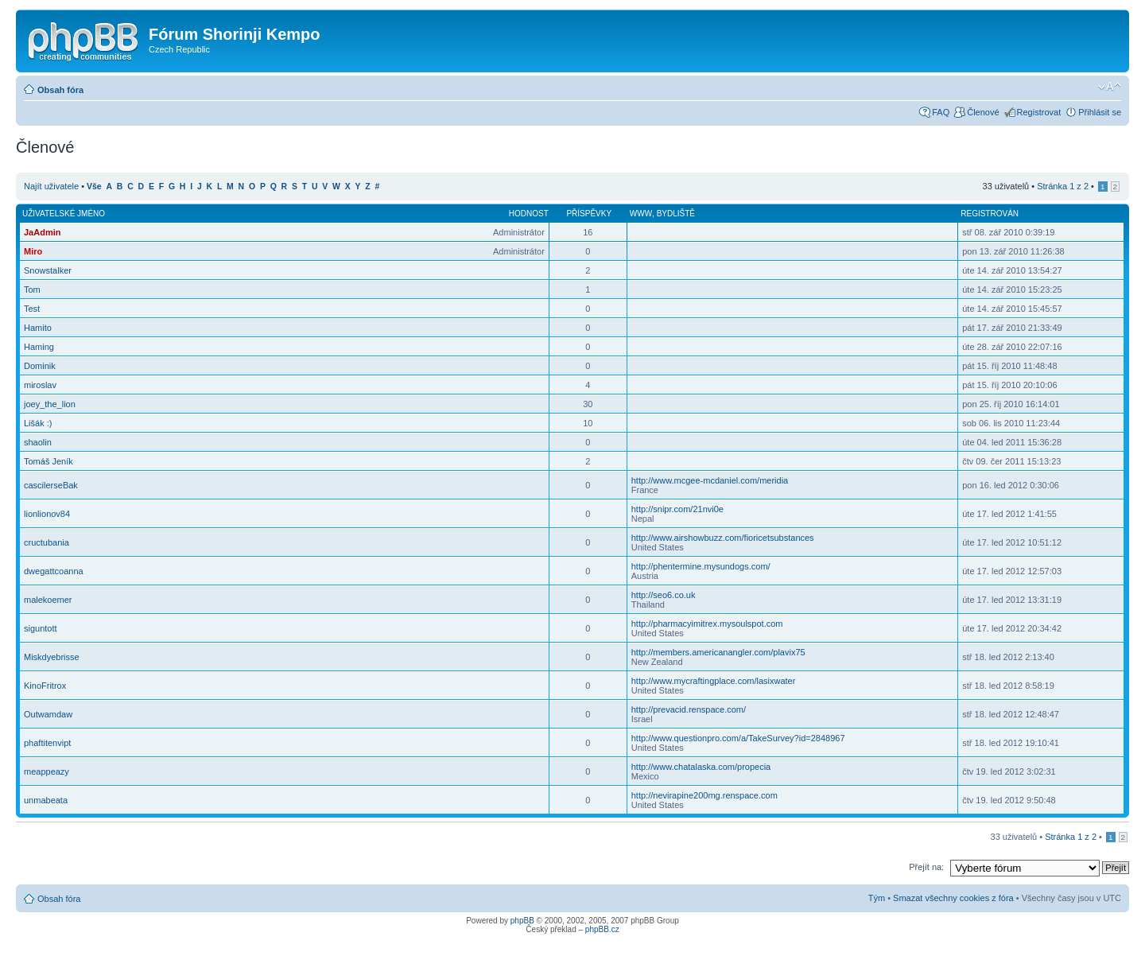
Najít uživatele (51, 186)
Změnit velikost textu (1109, 87)
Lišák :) (38, 423)
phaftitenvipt (47, 743)
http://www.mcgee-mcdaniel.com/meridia (709, 480)
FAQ (940, 112)
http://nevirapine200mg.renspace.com (704, 795)
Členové (983, 112)
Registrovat (1039, 112)
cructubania (46, 542)
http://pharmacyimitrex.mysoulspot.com (707, 623)
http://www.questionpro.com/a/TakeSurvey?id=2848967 (738, 738)
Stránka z (1063, 186)
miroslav (40, 385)
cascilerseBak (51, 485)
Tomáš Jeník (48, 461)
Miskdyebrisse (52, 657)
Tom (32, 289)
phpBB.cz (602, 929)
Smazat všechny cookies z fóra (953, 898)
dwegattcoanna (53, 571)
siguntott (40, 628)
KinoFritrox (45, 685)
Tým (876, 898)
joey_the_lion (50, 404)
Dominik (40, 366)
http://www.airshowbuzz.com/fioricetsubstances (722, 537)
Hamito (38, 327)
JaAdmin (42, 232)
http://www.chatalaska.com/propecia (700, 766)
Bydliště (676, 213)
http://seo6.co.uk (663, 595)
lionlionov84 (47, 514)
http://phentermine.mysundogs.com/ (700, 566)
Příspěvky (588, 213)
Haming (39, 347)
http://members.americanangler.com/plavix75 (718, 652)
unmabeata (46, 800)
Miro (33, 251)
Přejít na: (926, 867)
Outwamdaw (48, 714)
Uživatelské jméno (63, 213)
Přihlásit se (1099, 112)
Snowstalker (48, 270)
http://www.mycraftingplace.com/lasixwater (713, 681)
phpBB (522, 920)
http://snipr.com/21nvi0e (677, 509)
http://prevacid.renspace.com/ (688, 709)
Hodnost (529, 213)
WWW (641, 213)
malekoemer (48, 599)
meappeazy (46, 771)
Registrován (990, 213)
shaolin (38, 442)
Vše (94, 186)
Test (32, 308)
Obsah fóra (60, 90)
